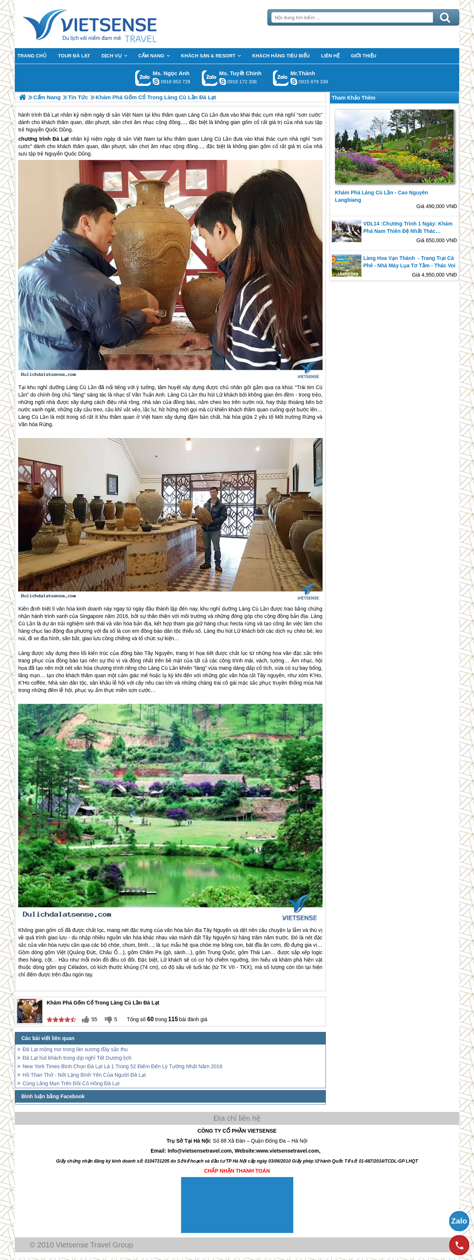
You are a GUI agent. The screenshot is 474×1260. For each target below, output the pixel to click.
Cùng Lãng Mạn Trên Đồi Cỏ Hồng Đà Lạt (71, 1083)
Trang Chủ (108, 24)
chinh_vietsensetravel (222, 81)
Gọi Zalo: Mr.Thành (281, 78)
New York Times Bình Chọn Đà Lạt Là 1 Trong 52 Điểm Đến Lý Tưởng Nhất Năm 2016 (122, 1066)
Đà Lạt (61, 139)
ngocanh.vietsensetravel (156, 81)
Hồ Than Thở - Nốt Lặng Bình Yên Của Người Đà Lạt (84, 1075)
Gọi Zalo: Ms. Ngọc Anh (143, 78)
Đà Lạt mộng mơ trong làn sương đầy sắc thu (75, 1049)
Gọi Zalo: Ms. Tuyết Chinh (209, 78)
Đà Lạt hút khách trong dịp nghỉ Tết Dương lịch (77, 1058)
